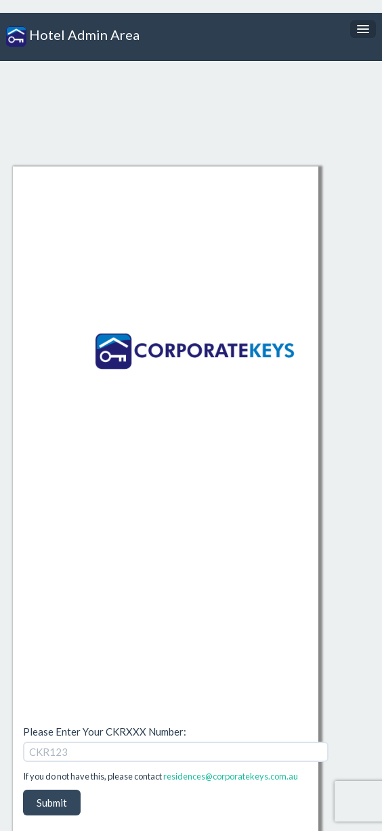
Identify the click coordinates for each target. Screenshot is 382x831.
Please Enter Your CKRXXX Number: (104, 731)
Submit (52, 802)
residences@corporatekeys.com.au (230, 776)
